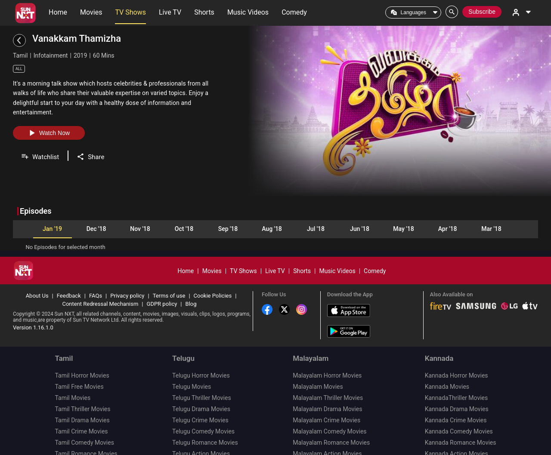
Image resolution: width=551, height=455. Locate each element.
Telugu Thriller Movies (201, 375)
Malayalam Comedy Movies (329, 409)
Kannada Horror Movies (456, 353)
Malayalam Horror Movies (327, 353)
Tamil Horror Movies (82, 353)
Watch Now (49, 133)
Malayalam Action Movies (327, 431)
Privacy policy (127, 273)
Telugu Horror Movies (201, 353)
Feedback (69, 273)
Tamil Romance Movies (86, 431)
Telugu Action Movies (201, 431)
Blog (191, 281)
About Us (37, 273)
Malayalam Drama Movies (327, 386)
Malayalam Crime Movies (326, 397)
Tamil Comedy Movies (84, 420)
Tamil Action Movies (82, 442)
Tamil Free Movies (79, 364)
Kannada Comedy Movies (459, 409)
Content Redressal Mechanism (100, 281)
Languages (413, 12)
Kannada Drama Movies (457, 386)
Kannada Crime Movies (456, 397)
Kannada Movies (447, 364)
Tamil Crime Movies (81, 409)
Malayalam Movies (318, 364)
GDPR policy (162, 281)
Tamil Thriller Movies (82, 386)
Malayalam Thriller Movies (328, 375)
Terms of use (169, 273)
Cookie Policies (213, 273)
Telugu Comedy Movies (203, 409)
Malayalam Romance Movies (331, 420)
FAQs (95, 273)
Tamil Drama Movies (82, 397)
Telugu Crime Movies (200, 397)
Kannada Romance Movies (460, 420)
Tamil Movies (72, 375)
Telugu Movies (191, 364)
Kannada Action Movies (456, 431)
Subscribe (481, 11)
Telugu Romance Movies (205, 420)
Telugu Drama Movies (201, 386)
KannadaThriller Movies (456, 375)
